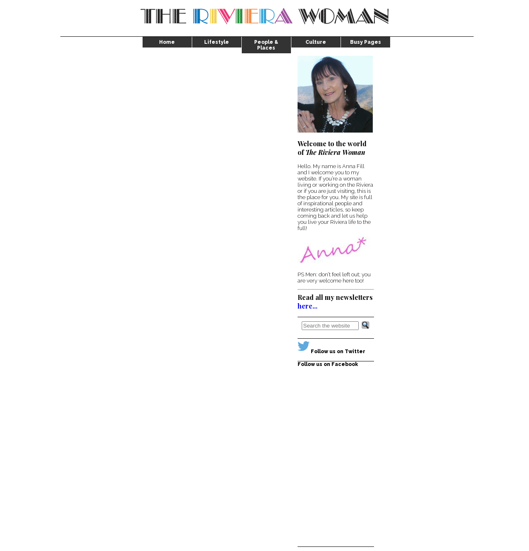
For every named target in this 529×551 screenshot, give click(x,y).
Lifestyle (216, 42)
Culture (315, 42)
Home (167, 42)
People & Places (266, 45)
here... (307, 306)
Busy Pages (365, 42)
